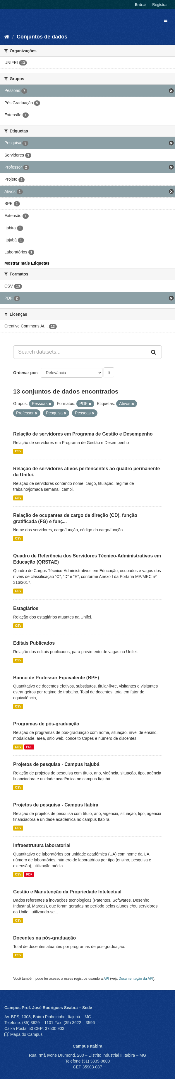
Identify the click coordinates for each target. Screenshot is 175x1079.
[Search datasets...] (79, 352)
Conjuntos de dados (42, 37)
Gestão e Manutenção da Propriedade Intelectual (67, 891)
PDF (29, 747)
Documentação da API (136, 979)
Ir (108, 372)
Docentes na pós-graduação (44, 937)
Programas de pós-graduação (46, 723)
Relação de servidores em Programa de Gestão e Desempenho (83, 433)
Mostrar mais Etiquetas (26, 263)
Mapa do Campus (26, 1034)
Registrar (160, 4)
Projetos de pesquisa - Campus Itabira (55, 804)
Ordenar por (25, 372)
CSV (18, 451)
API (106, 979)
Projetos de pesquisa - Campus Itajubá (56, 764)
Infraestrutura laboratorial (42, 845)
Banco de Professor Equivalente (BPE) (56, 677)
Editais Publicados (34, 643)
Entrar (140, 4)
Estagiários (25, 608)
